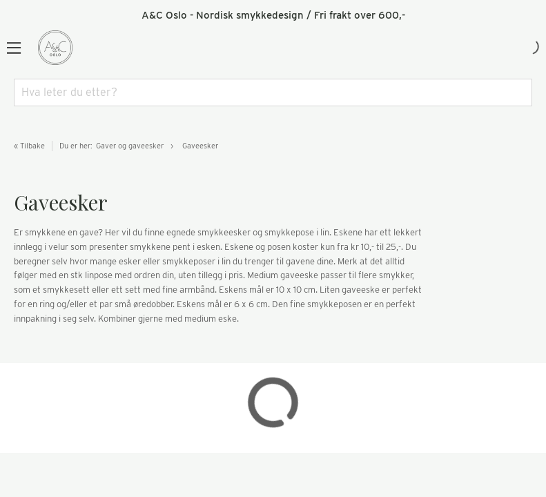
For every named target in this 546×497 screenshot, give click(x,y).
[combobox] (273, 92)
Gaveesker (200, 145)
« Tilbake (29, 145)
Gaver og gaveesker (130, 145)
